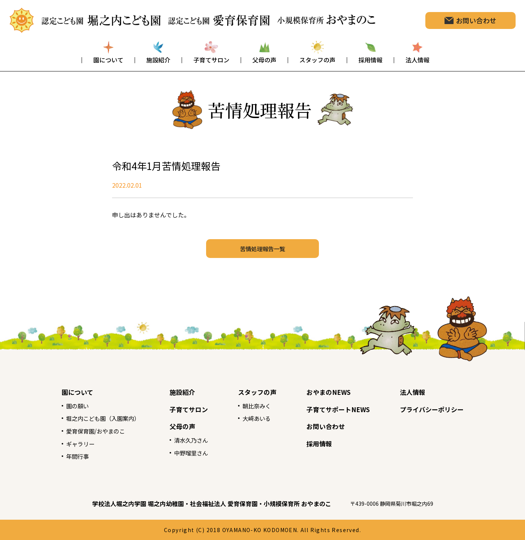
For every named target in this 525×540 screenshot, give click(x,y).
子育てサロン (186, 409)
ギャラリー (73, 443)
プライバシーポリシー (438, 409)
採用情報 (320, 443)
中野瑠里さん (188, 452)
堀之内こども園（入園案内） (97, 418)
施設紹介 (179, 392)
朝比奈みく (256, 405)
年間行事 (70, 456)
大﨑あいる (256, 418)
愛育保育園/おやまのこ (89, 430)
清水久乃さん (188, 439)
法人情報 (417, 392)
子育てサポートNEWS (340, 409)
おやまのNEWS (330, 392)
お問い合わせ (327, 426)
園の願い (70, 405)
